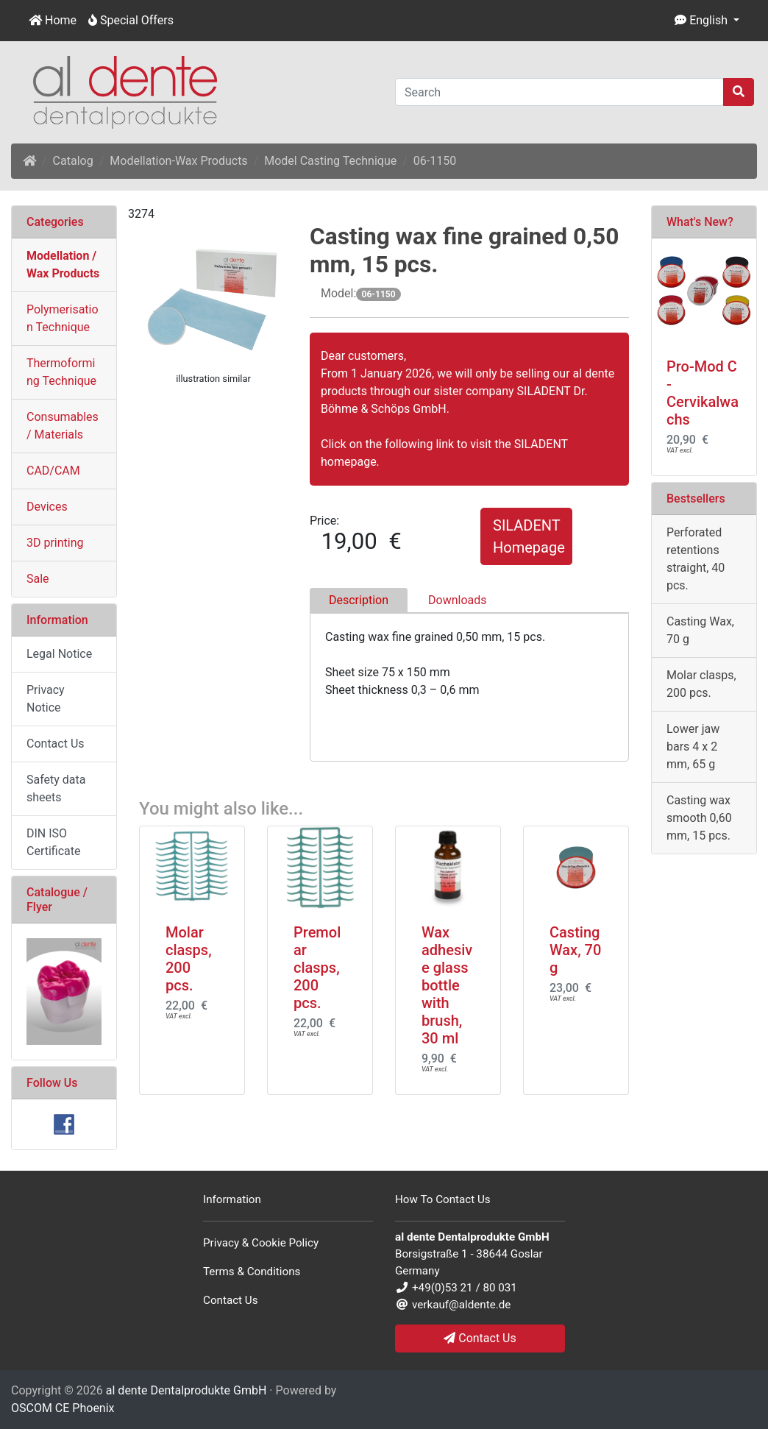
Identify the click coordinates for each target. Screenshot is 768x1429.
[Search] (559, 92)
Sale (37, 579)
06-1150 (434, 161)
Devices (47, 507)
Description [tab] (358, 600)
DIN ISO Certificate (53, 842)
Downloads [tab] (457, 600)
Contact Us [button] (480, 1338)
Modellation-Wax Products (178, 161)
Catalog (73, 161)
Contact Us (55, 744)
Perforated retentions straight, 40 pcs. (695, 558)
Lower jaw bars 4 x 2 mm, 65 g (692, 746)
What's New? (699, 222)
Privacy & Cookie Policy (261, 1242)
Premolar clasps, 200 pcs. (317, 967)
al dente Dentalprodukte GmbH (186, 1390)
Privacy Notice (45, 698)
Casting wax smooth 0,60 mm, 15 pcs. (699, 818)
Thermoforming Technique (61, 372)
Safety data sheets (56, 788)
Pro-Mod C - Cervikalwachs (702, 393)
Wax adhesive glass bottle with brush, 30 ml (447, 985)
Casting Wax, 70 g (575, 949)
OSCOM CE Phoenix (63, 1408)
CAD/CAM (53, 471)
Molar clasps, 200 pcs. (189, 958)
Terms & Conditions (251, 1271)
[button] (707, 20)
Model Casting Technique (330, 161)
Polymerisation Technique (62, 318)
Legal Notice (59, 654)
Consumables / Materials (62, 426)
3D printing (55, 543)
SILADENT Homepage (529, 536)
